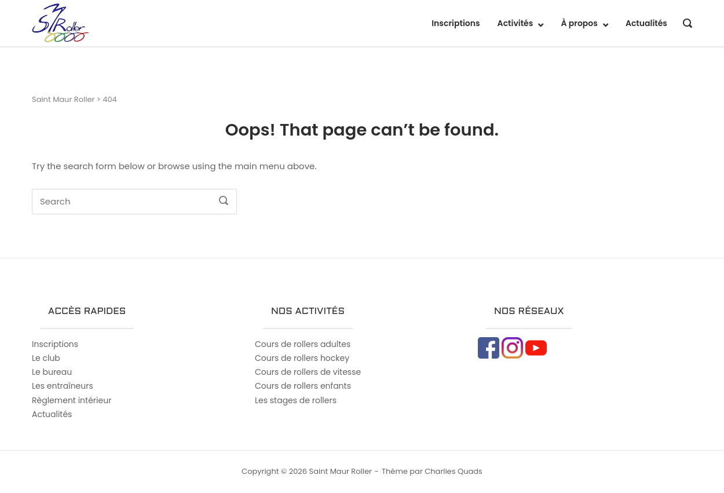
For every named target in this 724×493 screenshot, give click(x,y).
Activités (515, 23)
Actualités (646, 23)
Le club (46, 358)
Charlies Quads (453, 471)
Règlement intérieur (71, 400)
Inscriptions (456, 23)
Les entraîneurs (62, 386)
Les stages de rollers (296, 400)
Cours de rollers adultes (302, 344)
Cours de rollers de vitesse (308, 372)
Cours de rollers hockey (302, 358)
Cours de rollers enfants (303, 386)
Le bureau (52, 372)
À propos (579, 23)
